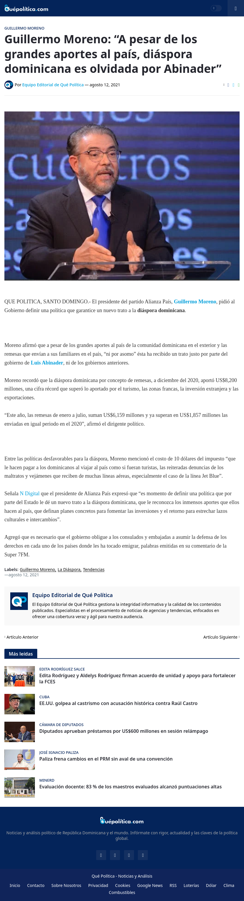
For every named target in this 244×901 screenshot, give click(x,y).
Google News (150, 885)
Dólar (211, 885)
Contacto (35, 885)
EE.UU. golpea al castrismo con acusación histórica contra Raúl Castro (118, 703)
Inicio (15, 885)
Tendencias (93, 570)
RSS (173, 885)
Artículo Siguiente (221, 637)
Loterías (191, 885)
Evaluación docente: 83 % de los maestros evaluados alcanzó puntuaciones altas (130, 787)
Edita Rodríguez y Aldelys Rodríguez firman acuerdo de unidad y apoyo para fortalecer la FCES (137, 679)
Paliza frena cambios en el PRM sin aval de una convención (106, 759)
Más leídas (21, 654)
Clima (228, 885)
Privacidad (98, 885)
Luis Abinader (47, 363)
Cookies (122, 885)
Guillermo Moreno (195, 302)
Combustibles (122, 892)
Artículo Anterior (22, 637)
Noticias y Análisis (135, 876)
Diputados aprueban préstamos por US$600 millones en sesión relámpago (123, 731)
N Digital (30, 493)
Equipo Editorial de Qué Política (72, 595)
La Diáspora (69, 570)
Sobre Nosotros (66, 885)
